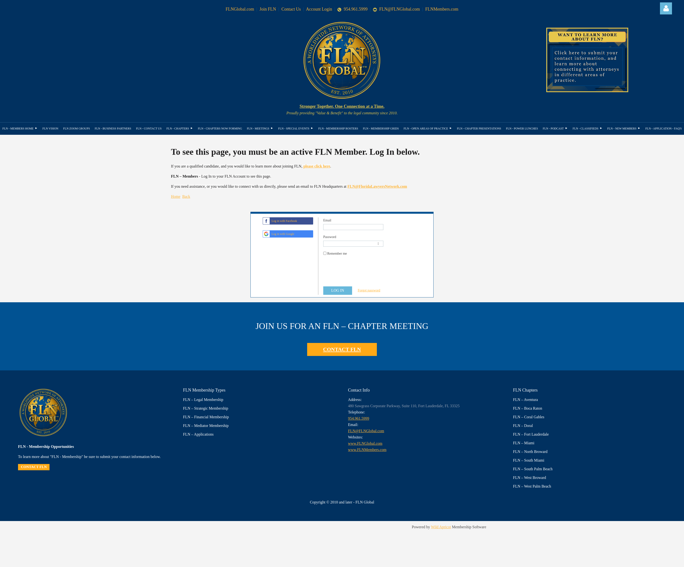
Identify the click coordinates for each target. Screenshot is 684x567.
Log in (666, 8)
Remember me (337, 253)
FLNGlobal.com (240, 9)
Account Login (319, 9)
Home (175, 196)
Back (186, 196)
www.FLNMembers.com (367, 450)
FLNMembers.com (441, 9)
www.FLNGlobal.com (365, 443)
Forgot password (369, 290)
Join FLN (268, 9)
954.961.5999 (352, 9)
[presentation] (359, 273)
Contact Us (291, 9)
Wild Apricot (441, 527)
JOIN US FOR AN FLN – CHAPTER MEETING (341, 326)
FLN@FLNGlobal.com (396, 9)
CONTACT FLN (342, 349)
